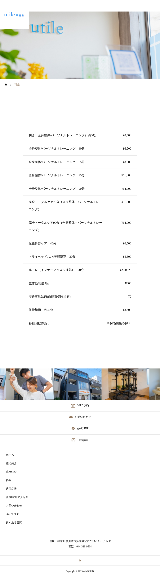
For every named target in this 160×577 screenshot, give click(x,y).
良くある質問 (14, 522)
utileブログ (12, 514)
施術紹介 (11, 463)
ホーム (10, 455)
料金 (8, 480)
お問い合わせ (14, 505)
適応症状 (11, 489)
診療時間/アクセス (17, 497)
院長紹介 (11, 472)
